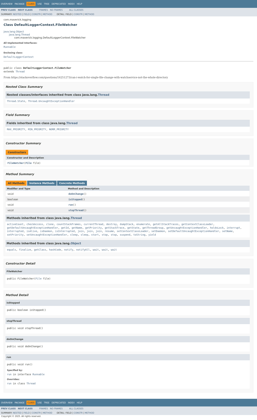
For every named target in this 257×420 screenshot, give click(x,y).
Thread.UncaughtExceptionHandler (51, 101)
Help (79, 4)
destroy (111, 224)
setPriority (15, 234)
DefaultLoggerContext (19, 56)
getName (77, 227)
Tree (46, 4)
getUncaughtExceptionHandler (187, 227)
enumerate (143, 224)
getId (65, 227)
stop (105, 234)
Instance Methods (41, 183)
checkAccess (35, 224)
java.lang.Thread (19, 34)
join (81, 231)
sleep (74, 234)
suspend (125, 234)
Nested (17, 14)
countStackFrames (69, 224)
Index (71, 4)
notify (68, 249)
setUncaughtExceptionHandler (47, 234)
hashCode (55, 249)
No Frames (56, 10)
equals (11, 249)
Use (39, 4)
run (71, 204)
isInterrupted (65, 231)
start (95, 234)
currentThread (93, 224)
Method (47, 14)
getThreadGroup (152, 227)
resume (109, 231)
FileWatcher (15, 163)
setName (227, 231)
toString (139, 234)
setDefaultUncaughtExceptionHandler (193, 231)
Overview (6, 4)
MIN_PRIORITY (37, 129)
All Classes (76, 10)
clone (50, 224)
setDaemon (158, 231)
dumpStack (126, 224)
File (29, 163)
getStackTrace (114, 227)
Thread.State (16, 101)
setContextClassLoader (132, 231)
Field (27, 14)
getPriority (93, 227)
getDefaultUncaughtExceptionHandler (32, 227)
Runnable (10, 46)
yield (152, 234)
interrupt (233, 227)
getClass (40, 249)
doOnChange (76, 193)
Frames (43, 10)
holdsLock (217, 227)
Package (19, 4)
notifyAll (83, 249)
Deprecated (59, 4)
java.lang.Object (14, 31)
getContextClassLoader (197, 224)
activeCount (15, 224)
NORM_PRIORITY (59, 129)
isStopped (75, 199)
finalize (25, 249)
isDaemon (46, 231)
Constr (36, 14)
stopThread (76, 210)
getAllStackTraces (165, 224)
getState (133, 227)
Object (76, 243)
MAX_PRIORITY (16, 129)
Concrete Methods (72, 183)
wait (96, 249)
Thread (20, 71)
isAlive (32, 231)
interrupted (15, 231)
